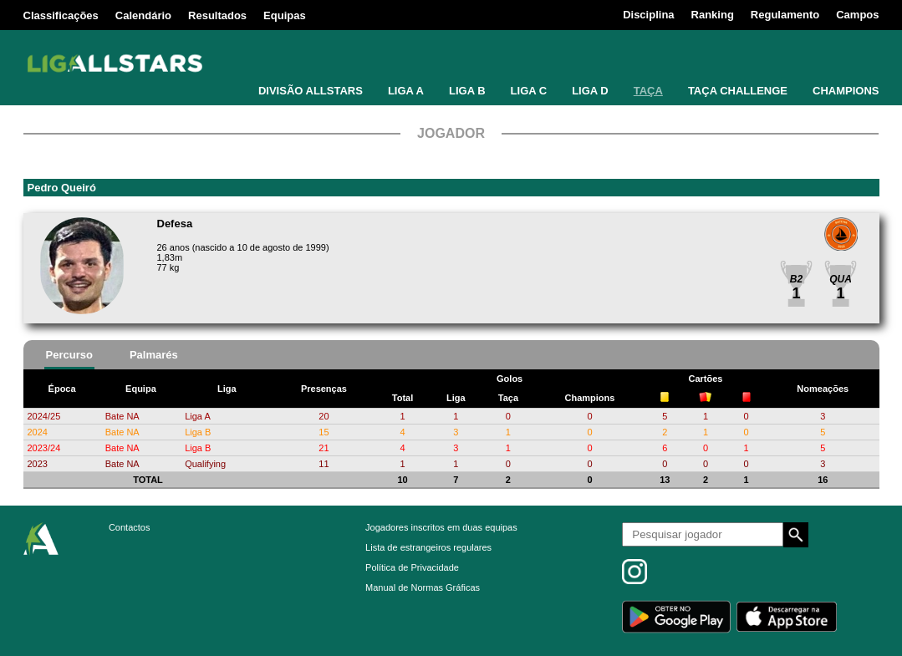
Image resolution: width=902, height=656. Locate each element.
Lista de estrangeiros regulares (428, 547)
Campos (857, 14)
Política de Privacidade (412, 567)
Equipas (284, 15)
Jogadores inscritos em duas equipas (441, 527)
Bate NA (122, 416)
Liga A (198, 416)
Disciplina (648, 14)
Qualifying (205, 464)
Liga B (198, 432)
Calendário (143, 15)
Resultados (217, 15)
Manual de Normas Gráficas (422, 587)
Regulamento (785, 14)
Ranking (712, 14)
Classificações (61, 15)
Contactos (129, 527)
